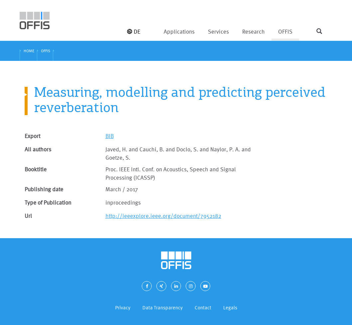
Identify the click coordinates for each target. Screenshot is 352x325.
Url (28, 216)
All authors (38, 149)
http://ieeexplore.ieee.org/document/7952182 (163, 216)
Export (32, 136)
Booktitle (36, 169)
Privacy (122, 307)
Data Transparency (162, 307)
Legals (230, 307)
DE (133, 31)
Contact (203, 307)
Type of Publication (48, 202)
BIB (109, 136)
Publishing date (44, 189)
